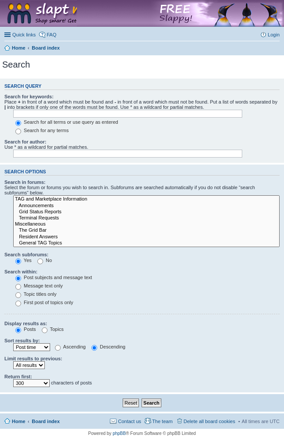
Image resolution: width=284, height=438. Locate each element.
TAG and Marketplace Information (146, 199)
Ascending (70, 346)
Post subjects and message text (53, 277)
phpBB (119, 433)
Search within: (20, 271)
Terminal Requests (146, 218)
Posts (25, 329)
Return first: (18, 376)
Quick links (24, 34)
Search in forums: (25, 182)
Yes (23, 260)
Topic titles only (35, 294)
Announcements (146, 206)
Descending (108, 346)
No (44, 260)
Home (18, 421)
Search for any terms (42, 130)
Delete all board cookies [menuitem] (209, 421)
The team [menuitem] (162, 421)
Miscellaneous (146, 224)
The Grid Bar (146, 230)
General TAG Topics (146, 243)
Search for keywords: (29, 96)
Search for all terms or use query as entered (66, 122)
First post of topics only (44, 302)
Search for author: (25, 141)
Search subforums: (26, 254)
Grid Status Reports (146, 212)
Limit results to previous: (33, 358)
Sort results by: (22, 340)
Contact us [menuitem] (129, 421)
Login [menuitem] (274, 34)
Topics (53, 329)
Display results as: (25, 323)
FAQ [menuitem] (51, 34)
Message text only (39, 285)
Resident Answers (146, 237)
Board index (46, 421)
